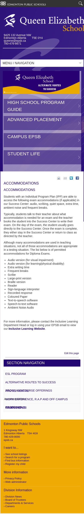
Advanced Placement (34, 119)
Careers (10, 506)
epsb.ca (8, 439)
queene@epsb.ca (15, 40)
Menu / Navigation (18, 63)
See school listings (16, 454)
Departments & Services (19, 503)
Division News (13, 496)
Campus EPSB (24, 136)
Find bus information (17, 460)
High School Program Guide (35, 106)
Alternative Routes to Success (30, 382)
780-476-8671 (12, 43)
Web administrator (15, 481)
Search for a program (17, 457)
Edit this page (72, 353)
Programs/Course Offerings (28, 390)
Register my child (15, 463)
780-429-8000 (12, 436)
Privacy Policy (13, 478)
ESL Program (15, 373)
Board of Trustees (15, 499)
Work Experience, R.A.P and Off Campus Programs (36, 403)
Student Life (23, 153)
